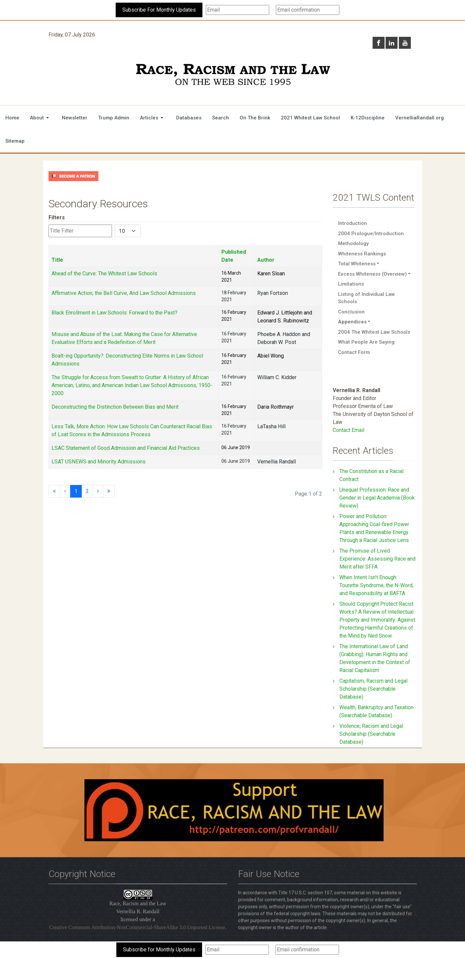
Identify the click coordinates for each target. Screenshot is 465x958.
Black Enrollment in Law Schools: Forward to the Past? (114, 312)
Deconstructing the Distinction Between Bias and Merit (115, 407)
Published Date (233, 256)
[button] (41, 117)
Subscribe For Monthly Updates (159, 10)
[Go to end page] (109, 491)
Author (266, 260)
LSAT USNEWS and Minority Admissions (99, 461)
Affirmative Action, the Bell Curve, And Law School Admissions (124, 293)
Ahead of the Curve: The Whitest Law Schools (104, 273)
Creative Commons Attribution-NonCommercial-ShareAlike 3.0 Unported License (137, 927)
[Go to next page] (98, 491)
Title (57, 260)
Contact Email (348, 430)
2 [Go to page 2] (87, 491)
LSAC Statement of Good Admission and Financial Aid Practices (126, 448)
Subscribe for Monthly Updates (159, 949)
